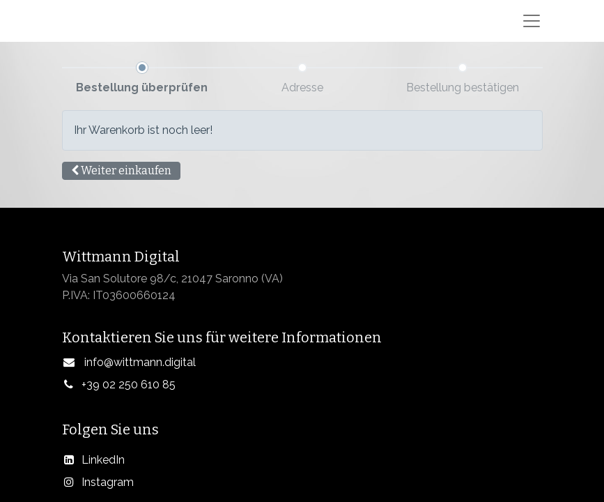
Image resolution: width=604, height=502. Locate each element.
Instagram (108, 482)
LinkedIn (103, 459)
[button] (121, 171)
